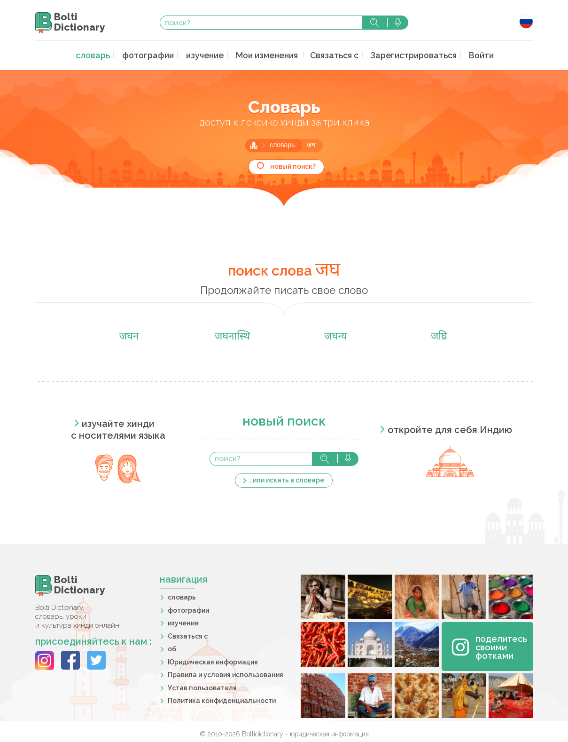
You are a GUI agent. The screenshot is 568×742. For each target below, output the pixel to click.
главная (253, 144)
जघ (311, 144)
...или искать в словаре (286, 478)
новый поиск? (293, 165)
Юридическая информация (213, 660)
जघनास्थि (232, 336)
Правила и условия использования (225, 674)
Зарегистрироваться (405, 54)
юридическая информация (329, 733)
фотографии (154, 54)
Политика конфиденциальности (222, 699)
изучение (208, 54)
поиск (374, 23)
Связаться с (332, 54)
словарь (103, 54)
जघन (129, 336)
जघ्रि (439, 336)
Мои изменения (267, 54)
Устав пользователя (202, 686)
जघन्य (335, 336)
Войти (469, 54)
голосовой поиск (397, 23)
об (172, 648)
